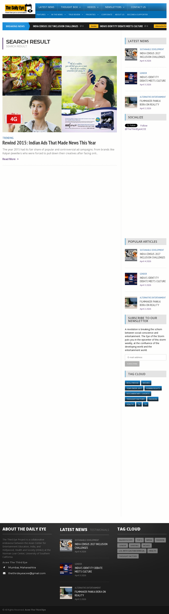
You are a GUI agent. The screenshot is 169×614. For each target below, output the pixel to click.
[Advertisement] (145, 185)
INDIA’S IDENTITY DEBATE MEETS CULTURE (122, 26)
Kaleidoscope (126, 540)
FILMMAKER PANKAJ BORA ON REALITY (150, 102)
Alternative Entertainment (153, 96)
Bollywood (132, 383)
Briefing (135, 545)
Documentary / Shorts (138, 393)
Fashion (153, 399)
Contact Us (138, 7)
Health (130, 404)
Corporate (106, 14)
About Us (119, 14)
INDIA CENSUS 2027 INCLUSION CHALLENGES (56, 26)
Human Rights (153, 388)
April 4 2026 (145, 60)
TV (139, 404)
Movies (146, 383)
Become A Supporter (137, 14)
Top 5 (139, 540)
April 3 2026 (145, 84)
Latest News (46, 7)
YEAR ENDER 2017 (134, 388)
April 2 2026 (145, 108)
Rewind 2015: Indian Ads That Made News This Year (49, 142)
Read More (10, 159)
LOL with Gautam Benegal (132, 551)
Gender (94, 26)
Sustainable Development (152, 49)
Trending (8, 138)
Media (149, 540)
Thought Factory (136, 399)
